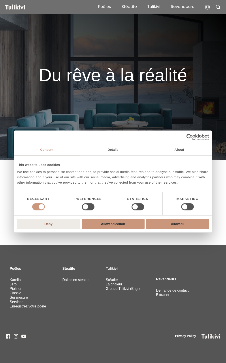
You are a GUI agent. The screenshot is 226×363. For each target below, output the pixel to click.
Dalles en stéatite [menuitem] (76, 280)
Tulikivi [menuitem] (112, 268)
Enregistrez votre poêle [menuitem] (28, 306)
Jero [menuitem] (13, 284)
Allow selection (113, 224)
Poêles (104, 6)
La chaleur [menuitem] (114, 284)
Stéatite (129, 6)
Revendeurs (182, 6)
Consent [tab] (46, 149)
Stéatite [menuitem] (68, 268)
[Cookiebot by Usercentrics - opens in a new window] (189, 137)
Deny (48, 224)
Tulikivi (153, 6)
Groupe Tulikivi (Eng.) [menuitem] (123, 288)
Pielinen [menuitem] (16, 288)
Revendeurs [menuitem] (166, 279)
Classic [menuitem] (15, 293)
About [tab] (179, 149)
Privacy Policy (185, 336)
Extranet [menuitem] (162, 295)
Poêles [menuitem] (15, 268)
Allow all (177, 224)
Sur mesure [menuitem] (19, 297)
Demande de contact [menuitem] (172, 290)
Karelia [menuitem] (15, 280)
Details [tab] (112, 149)
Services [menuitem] (16, 302)
